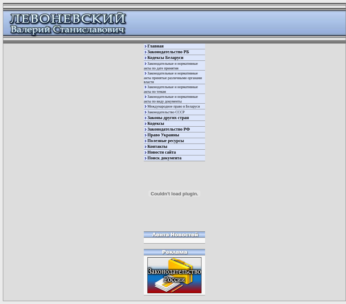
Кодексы (155, 123)
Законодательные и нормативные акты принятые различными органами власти (173, 77)
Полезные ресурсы (165, 140)
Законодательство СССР (166, 112)
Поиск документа (164, 157)
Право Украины (163, 134)
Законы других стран (168, 117)
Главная (155, 46)
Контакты (157, 146)
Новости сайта (161, 152)
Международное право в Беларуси (173, 106)
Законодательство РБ (168, 51)
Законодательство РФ (168, 129)
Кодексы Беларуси (165, 57)
